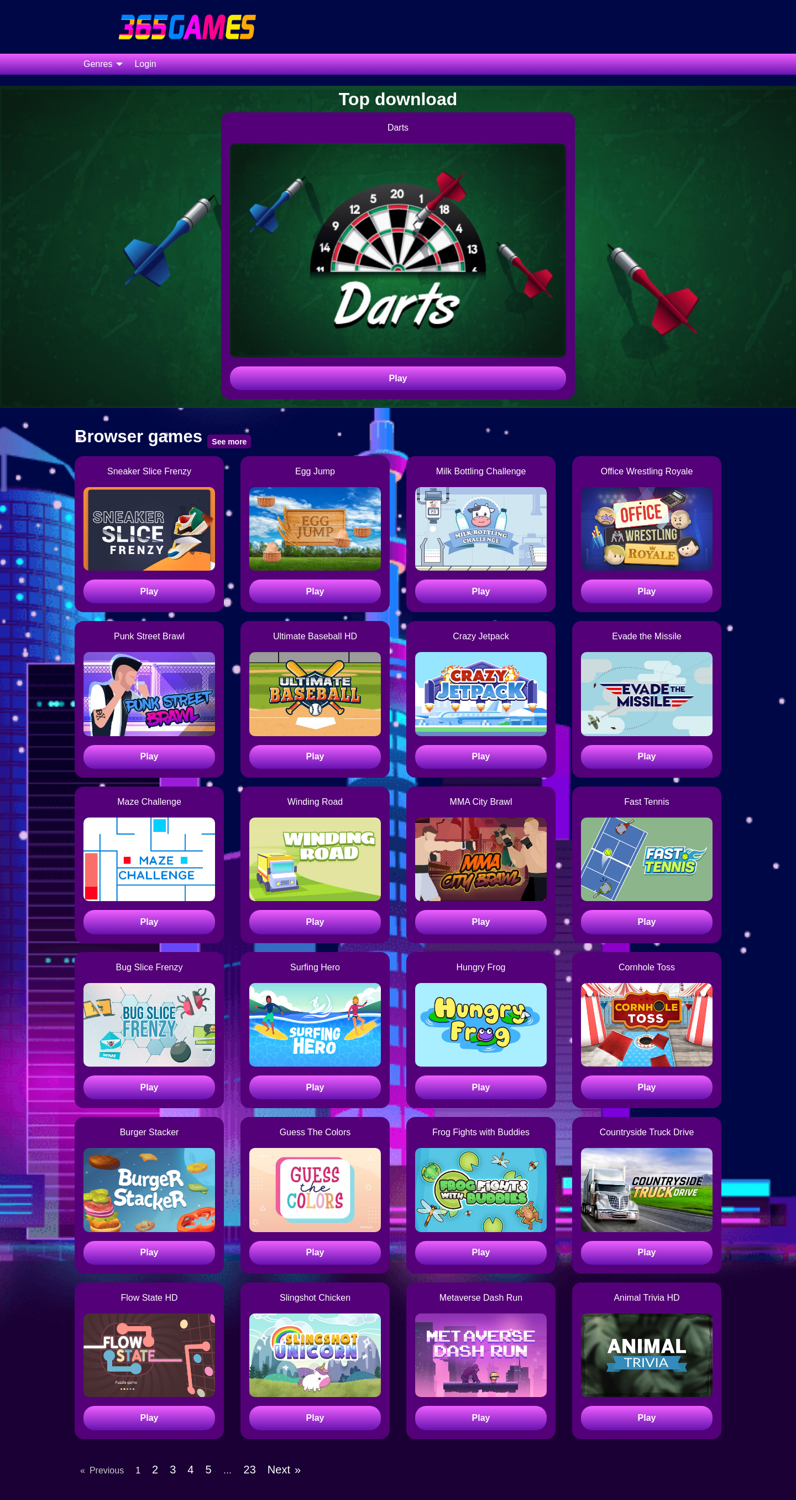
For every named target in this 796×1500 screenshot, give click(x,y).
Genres (97, 64)
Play (398, 378)
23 (250, 1469)
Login (145, 64)
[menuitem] (100, 64)
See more (229, 441)
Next (279, 1469)
